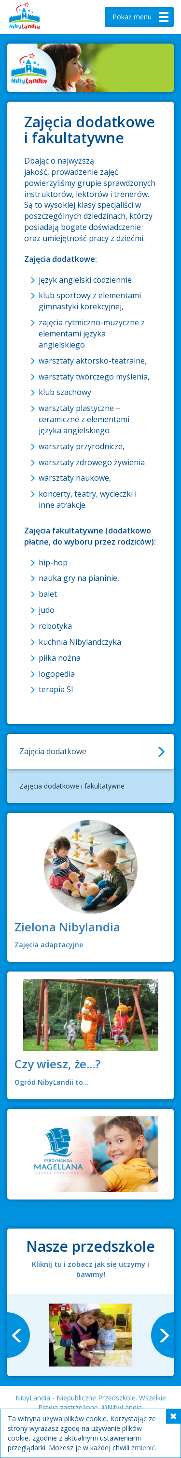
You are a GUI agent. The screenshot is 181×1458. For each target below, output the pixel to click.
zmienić (143, 1447)
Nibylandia (38, 17)
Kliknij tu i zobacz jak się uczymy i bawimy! (90, 1269)
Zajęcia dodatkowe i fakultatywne (72, 785)
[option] (90, 1335)
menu (142, 16)
